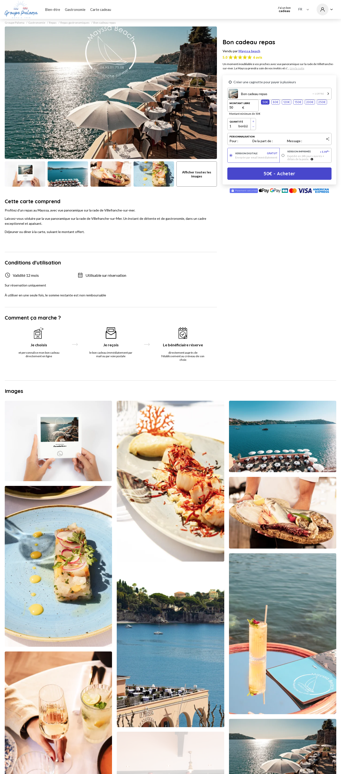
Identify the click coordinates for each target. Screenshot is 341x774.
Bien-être (52, 9)
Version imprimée (308, 152)
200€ (310, 102)
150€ (298, 102)
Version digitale (256, 153)
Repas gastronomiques (75, 22)
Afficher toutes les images (196, 174)
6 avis (257, 57)
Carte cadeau (100, 9)
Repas (53, 22)
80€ (275, 102)
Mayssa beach (249, 51)
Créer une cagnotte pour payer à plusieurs (264, 82)
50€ (265, 102)
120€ (286, 102)
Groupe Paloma (14, 22)
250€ (322, 102)
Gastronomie (75, 9)
